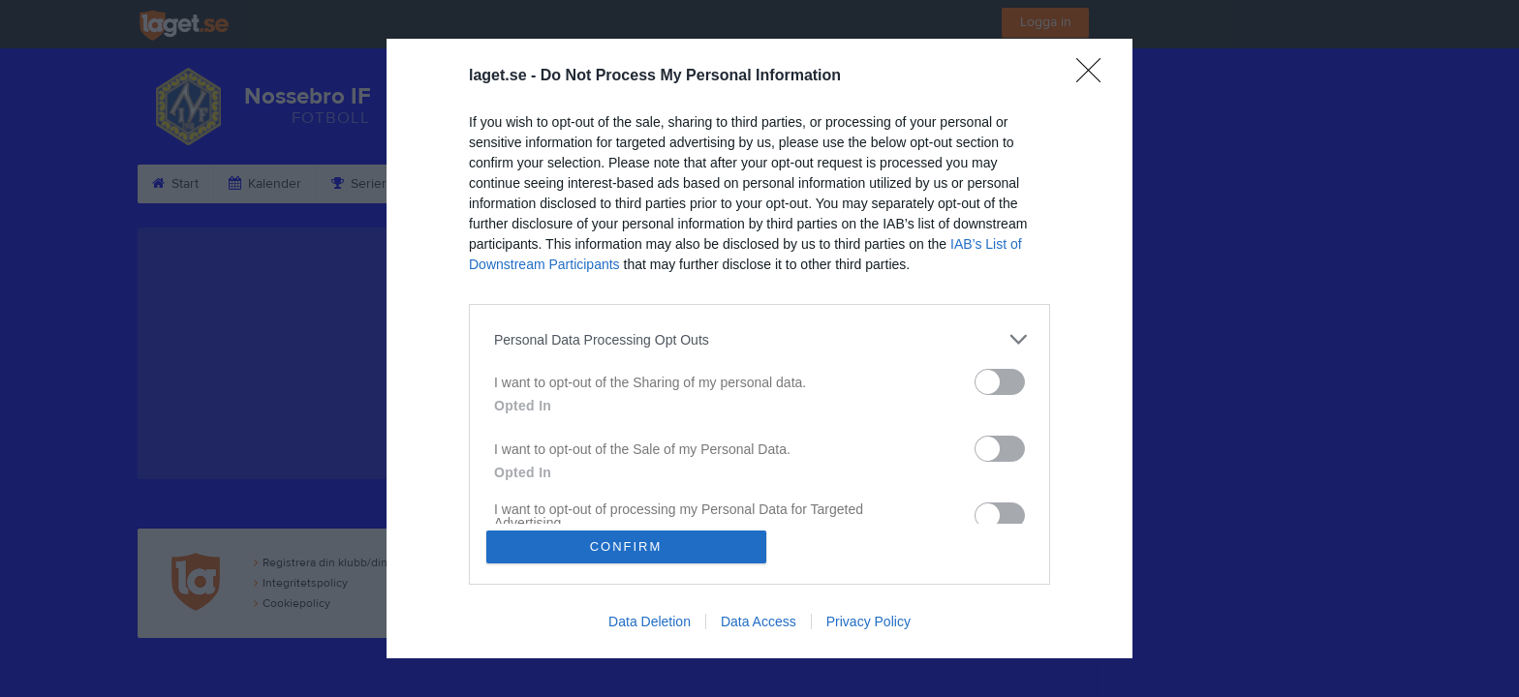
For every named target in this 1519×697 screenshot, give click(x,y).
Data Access (758, 621)
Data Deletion (649, 621)
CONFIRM (626, 546)
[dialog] (759, 348)
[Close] (1094, 76)
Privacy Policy (868, 621)
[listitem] (759, 339)
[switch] (1000, 382)
